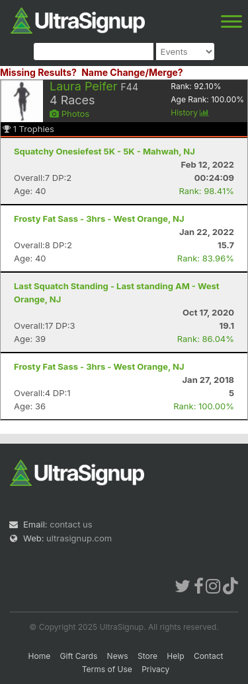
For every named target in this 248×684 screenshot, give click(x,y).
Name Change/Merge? (132, 72)
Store (147, 656)
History (190, 113)
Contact (209, 656)
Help (175, 656)
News (117, 656)
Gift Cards (79, 656)
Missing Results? (38, 72)
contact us (71, 524)
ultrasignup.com (79, 538)
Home (39, 656)
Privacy (155, 669)
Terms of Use (107, 669)
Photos (69, 113)
